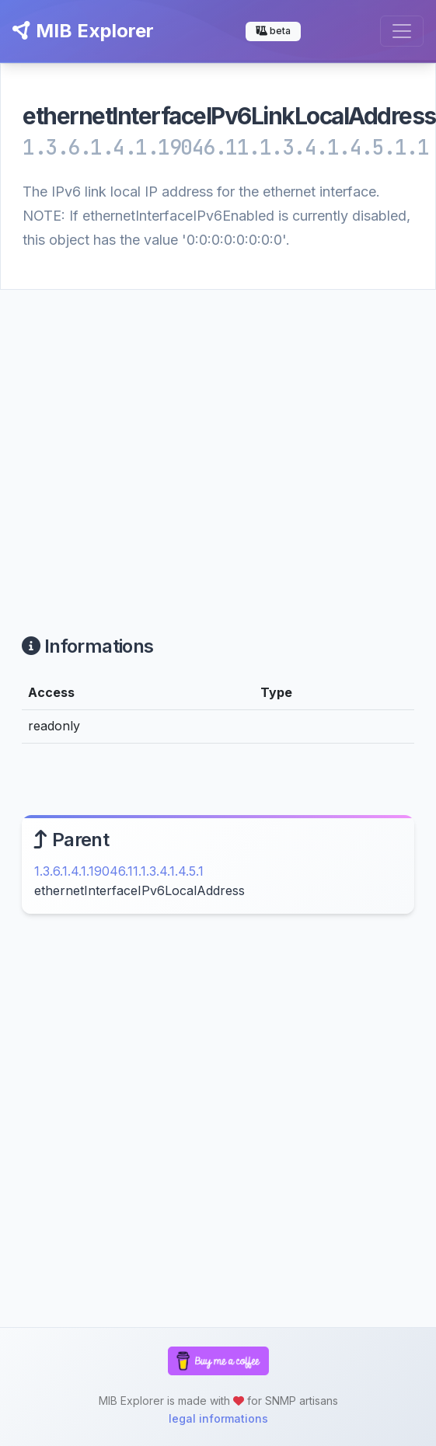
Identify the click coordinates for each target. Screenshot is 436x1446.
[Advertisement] (145, 443)
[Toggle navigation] (402, 31)
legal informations (218, 1418)
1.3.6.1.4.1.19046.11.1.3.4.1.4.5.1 (119, 871)
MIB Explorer (83, 30)
